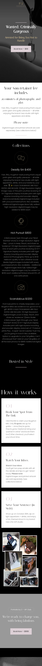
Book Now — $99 (21, 49)
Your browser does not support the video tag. (21, 375)
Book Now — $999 (21, 631)
